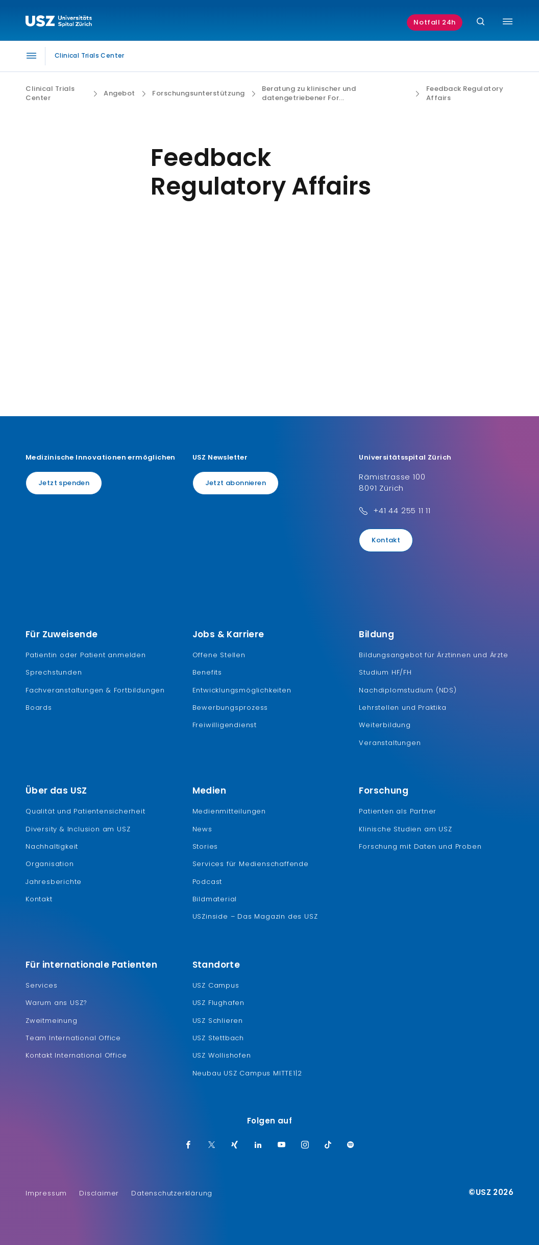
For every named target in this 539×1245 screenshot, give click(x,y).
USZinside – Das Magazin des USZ (255, 916)
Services (41, 985)
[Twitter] (212, 1145)
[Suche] (480, 22)
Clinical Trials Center (50, 93)
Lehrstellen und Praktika (402, 707)
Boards (39, 707)
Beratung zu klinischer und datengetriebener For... (309, 93)
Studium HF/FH (385, 672)
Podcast (207, 882)
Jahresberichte (54, 882)
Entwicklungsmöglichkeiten (241, 690)
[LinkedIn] (258, 1145)
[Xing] (235, 1145)
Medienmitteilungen (229, 811)
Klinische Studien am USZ (405, 829)
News (202, 829)
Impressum (46, 1193)
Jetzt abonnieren (235, 483)
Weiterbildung (384, 725)
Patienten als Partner (397, 811)
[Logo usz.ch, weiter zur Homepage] (59, 22)
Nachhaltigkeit (52, 846)
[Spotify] (351, 1145)
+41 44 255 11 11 (402, 510)
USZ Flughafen (218, 1003)
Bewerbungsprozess (230, 707)
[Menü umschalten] (507, 21)
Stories (205, 846)
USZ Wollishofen (221, 1055)
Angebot (119, 93)
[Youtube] (282, 1145)
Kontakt (386, 540)
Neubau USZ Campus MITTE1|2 (247, 1073)
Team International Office (73, 1038)
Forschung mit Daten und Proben (420, 846)
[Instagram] (305, 1145)
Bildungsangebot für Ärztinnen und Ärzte (433, 655)
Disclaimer (99, 1193)
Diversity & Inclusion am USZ (78, 829)
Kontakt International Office (76, 1055)
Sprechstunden (54, 672)
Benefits (207, 672)
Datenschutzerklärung (171, 1193)
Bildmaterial (214, 899)
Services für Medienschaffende (250, 864)
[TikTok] (328, 1145)
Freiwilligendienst (224, 725)
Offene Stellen (219, 655)
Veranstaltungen (390, 743)
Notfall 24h (434, 22)
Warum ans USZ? (56, 1003)
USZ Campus (215, 985)
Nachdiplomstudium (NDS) (407, 690)
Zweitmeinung (52, 1020)
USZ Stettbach (218, 1038)
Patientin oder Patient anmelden (86, 655)
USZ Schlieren (217, 1020)
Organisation (50, 864)
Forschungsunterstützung (198, 93)
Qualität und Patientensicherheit (85, 811)
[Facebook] (188, 1145)
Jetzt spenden (63, 483)
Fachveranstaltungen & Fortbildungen (95, 690)
